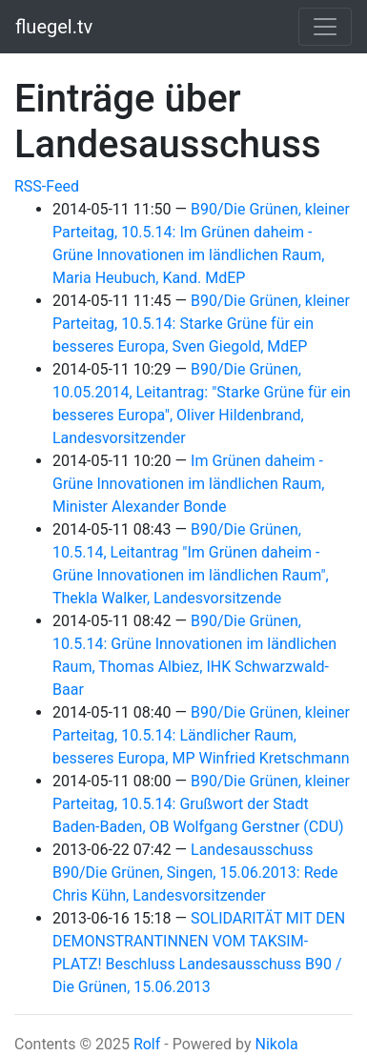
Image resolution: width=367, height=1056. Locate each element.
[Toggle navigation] (325, 27)
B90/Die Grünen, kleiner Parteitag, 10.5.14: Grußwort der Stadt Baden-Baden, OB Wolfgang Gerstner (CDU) (201, 804)
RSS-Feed (46, 186)
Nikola (276, 1044)
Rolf (146, 1044)
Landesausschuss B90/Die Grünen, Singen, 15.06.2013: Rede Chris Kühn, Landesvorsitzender (195, 872)
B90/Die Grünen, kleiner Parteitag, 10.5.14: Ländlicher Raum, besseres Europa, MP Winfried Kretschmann (201, 735)
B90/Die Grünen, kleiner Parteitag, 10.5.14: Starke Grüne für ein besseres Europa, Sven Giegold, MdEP (201, 323)
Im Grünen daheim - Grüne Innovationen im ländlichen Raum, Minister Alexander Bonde (188, 484)
